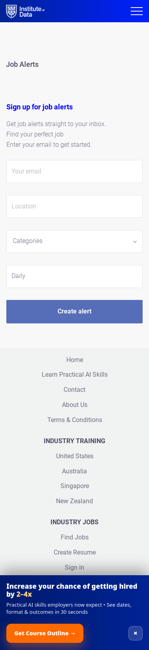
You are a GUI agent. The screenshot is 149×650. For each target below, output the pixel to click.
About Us (74, 405)
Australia (74, 471)
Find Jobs (75, 537)
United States (74, 456)
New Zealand (74, 501)
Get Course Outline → (44, 633)
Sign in (74, 567)
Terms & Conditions (74, 420)
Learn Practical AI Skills (75, 374)
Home (74, 360)
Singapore (74, 486)
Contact (74, 389)
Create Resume (75, 552)
